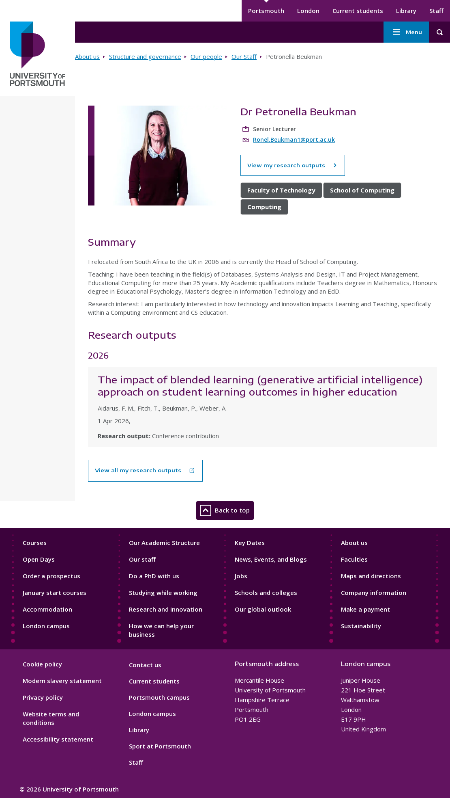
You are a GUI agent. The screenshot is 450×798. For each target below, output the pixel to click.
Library (406, 10)
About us (87, 56)
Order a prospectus (51, 576)
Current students (357, 10)
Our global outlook (263, 609)
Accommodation (47, 609)
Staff (436, 10)
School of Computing (362, 190)
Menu (406, 32)
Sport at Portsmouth (160, 746)
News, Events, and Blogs (271, 559)
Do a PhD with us (154, 576)
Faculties (354, 559)
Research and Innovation (165, 609)
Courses (35, 542)
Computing (264, 207)
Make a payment (365, 609)
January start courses (54, 592)
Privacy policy (43, 697)
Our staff (142, 559)
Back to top (225, 510)
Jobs (241, 576)
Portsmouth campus (159, 697)
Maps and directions (371, 576)
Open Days (39, 559)
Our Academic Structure (164, 542)
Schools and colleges (266, 592)
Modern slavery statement (62, 681)
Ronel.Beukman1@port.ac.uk (294, 139)
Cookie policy (42, 664)
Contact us (145, 665)
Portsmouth (266, 10)
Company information (373, 592)
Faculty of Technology (281, 190)
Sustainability (361, 626)
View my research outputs (292, 165)
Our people (206, 56)
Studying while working (163, 592)
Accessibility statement (58, 739)
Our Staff (244, 56)
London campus (46, 626)
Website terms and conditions (51, 718)
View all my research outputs (138, 470)
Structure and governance (145, 56)
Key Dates (250, 542)
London (308, 10)
